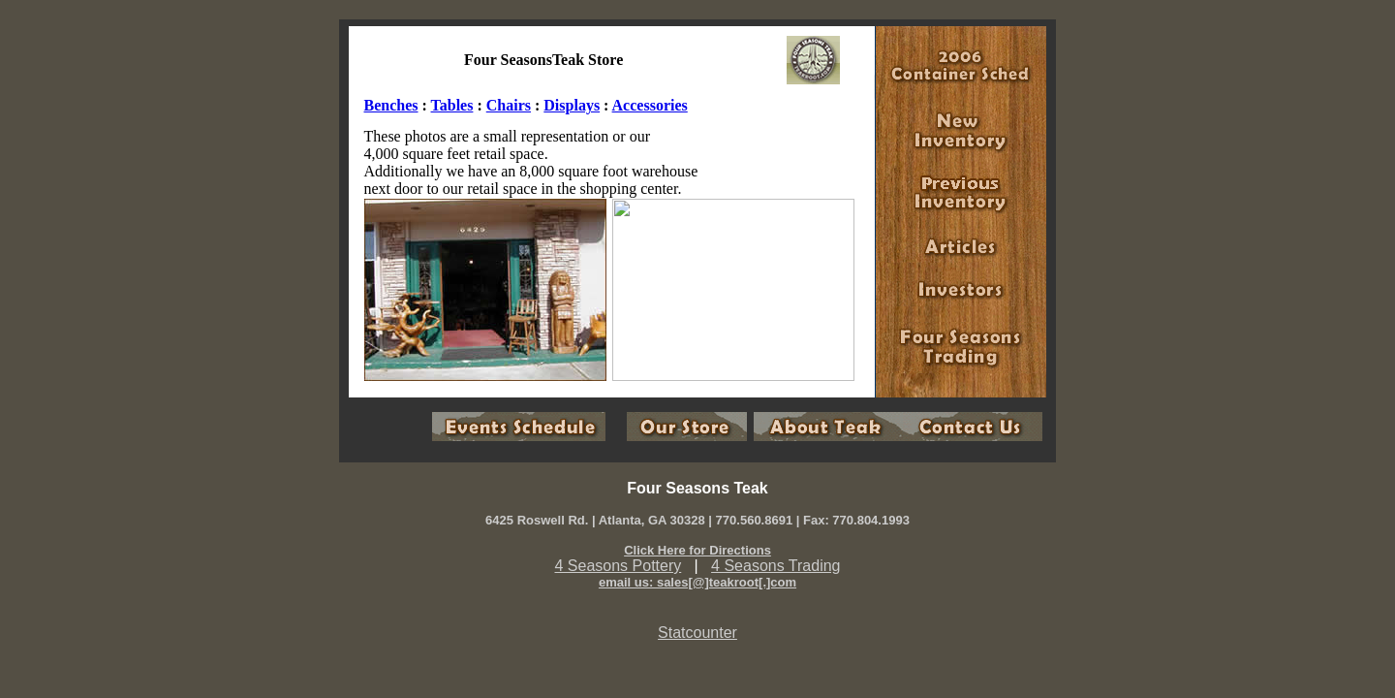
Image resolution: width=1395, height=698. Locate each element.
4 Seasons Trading (775, 565)
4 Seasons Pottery (618, 565)
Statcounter (697, 632)
